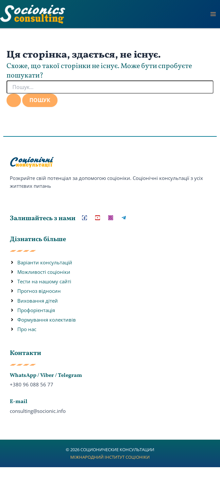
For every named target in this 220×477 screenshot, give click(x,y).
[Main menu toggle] (213, 14)
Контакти (25, 353)
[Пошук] (14, 100)
